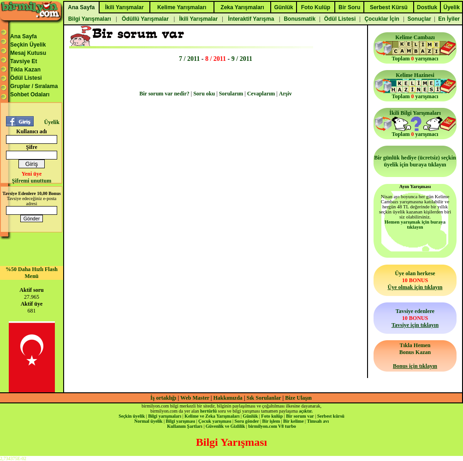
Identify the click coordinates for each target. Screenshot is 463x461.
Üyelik (51, 122)
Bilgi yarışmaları (164, 416)
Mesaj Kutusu (28, 53)
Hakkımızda (228, 398)
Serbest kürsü (330, 416)
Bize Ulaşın (298, 398)
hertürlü (208, 411)
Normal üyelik (148, 421)
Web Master (195, 398)
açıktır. (306, 411)
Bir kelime (293, 421)
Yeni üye (32, 174)
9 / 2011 (242, 58)
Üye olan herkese (414, 280)
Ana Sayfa (23, 36)
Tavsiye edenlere (415, 318)
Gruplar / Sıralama (34, 86)
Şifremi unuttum (31, 180)
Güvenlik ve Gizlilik (225, 426)
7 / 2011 (189, 58)
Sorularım (231, 93)
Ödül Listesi (26, 78)
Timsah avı (318, 421)
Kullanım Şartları (184, 426)
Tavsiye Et (23, 61)
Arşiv (285, 93)
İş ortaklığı (163, 398)
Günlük (250, 416)
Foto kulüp (272, 416)
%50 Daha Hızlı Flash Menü (32, 272)
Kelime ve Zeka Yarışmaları (211, 416)
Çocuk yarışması (214, 421)
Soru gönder (247, 421)
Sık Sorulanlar (264, 398)
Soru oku (204, 93)
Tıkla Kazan (25, 69)
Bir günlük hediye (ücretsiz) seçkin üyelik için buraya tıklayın (415, 161)
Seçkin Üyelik (28, 44)
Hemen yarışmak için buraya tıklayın (415, 224)
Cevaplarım (261, 93)
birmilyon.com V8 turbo (272, 426)
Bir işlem (271, 421)
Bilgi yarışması (180, 421)
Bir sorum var (300, 416)
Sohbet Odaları (29, 94)
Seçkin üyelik (132, 416)
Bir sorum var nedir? (164, 93)
